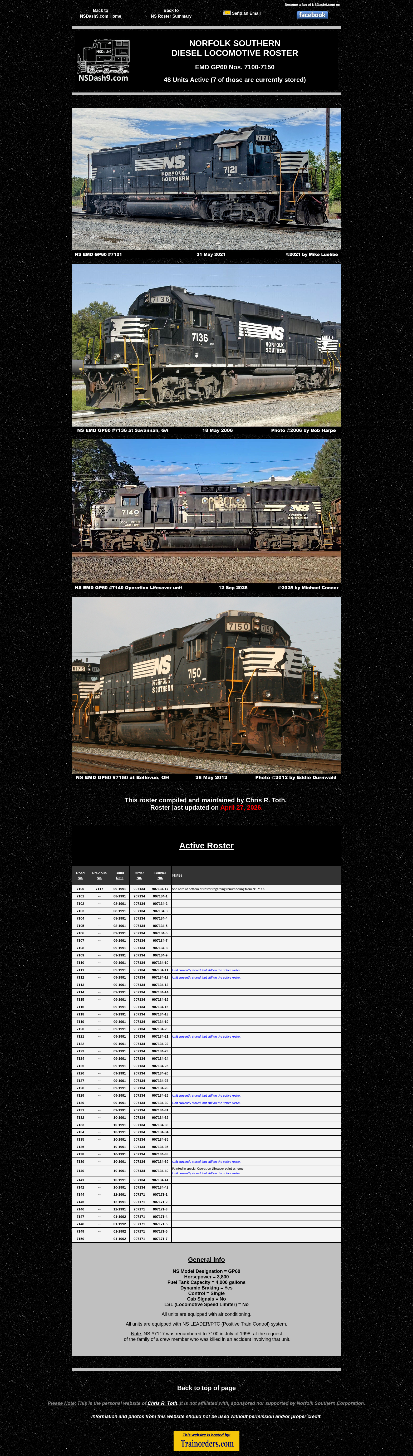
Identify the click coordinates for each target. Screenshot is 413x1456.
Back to (100, 10)
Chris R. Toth (265, 800)
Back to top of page (206, 1387)
